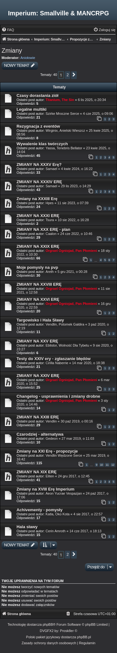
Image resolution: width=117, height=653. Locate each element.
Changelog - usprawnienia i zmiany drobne (58, 396)
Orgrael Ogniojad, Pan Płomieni (71, 250)
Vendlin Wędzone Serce (64, 455)
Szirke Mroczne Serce (62, 113)
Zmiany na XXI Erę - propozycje (47, 451)
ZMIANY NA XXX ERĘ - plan (43, 229)
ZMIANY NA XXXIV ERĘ (39, 181)
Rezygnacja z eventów (38, 126)
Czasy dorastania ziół (37, 95)
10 (101, 464)
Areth (50, 271)
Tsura (50, 220)
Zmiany (12, 50)
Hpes (50, 203)
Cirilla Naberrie (57, 363)
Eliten (50, 476)
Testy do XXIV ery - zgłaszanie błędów (53, 358)
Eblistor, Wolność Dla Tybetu (67, 345)
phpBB (48, 624)
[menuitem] (8, 30)
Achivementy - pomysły (39, 509)
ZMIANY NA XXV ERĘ (37, 341)
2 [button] (67, 74)
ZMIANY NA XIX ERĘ (36, 472)
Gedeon (52, 438)
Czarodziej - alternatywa (40, 434)
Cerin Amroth (56, 531)
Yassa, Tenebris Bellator (64, 148)
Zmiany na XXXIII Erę (37, 198)
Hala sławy (27, 526)
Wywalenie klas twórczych (42, 143)
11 (107, 464)
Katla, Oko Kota (58, 514)
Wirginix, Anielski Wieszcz (65, 130)
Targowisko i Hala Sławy (40, 320)
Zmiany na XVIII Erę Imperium (45, 489)
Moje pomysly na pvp (37, 267)
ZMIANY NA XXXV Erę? (39, 164)
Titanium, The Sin (60, 100)
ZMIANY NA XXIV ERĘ (38, 375)
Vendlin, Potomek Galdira (65, 324)
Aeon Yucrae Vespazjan (64, 493)
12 (112, 464)
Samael (51, 169)
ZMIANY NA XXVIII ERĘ (39, 284)
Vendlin (51, 421)
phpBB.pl (84, 637)
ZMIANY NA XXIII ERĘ (38, 417)
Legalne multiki (31, 109)
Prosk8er (67, 631)
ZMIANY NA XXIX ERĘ (38, 246)
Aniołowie (28, 58)
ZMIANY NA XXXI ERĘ (38, 215)
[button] (74, 75)
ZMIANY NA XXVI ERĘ (38, 299)
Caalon (51, 234)
